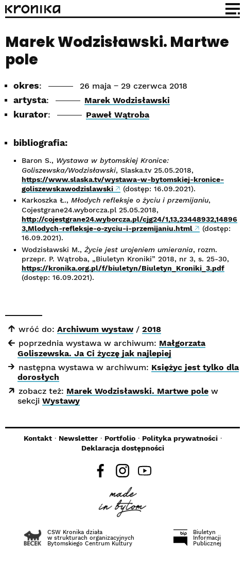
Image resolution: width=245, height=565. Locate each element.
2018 (151, 329)
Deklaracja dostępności (122, 448)
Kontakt (38, 438)
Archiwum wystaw (95, 329)
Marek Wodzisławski (127, 100)
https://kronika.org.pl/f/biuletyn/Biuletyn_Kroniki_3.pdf (123, 268)
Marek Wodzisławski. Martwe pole (137, 391)
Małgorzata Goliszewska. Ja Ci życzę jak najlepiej (111, 348)
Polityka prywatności (180, 438)
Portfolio (119, 438)
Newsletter (78, 438)
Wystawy (61, 401)
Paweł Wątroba (117, 115)
